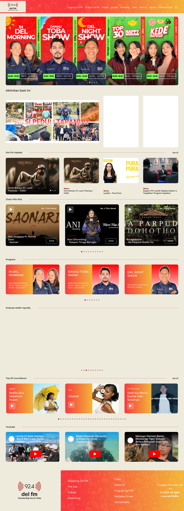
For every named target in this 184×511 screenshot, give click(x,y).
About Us (143, 7)
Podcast (105, 7)
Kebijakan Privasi (165, 7)
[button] (87, 82)
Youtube (114, 7)
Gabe (134, 7)
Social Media (122, 502)
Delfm (175, 496)
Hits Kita (152, 7)
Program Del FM (92, 7)
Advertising (124, 7)
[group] (32, 176)
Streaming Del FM (75, 7)
